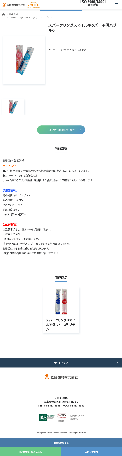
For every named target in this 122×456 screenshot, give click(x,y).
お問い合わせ (91, 451)
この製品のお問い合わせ (61, 130)
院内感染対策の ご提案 (30, 451)
